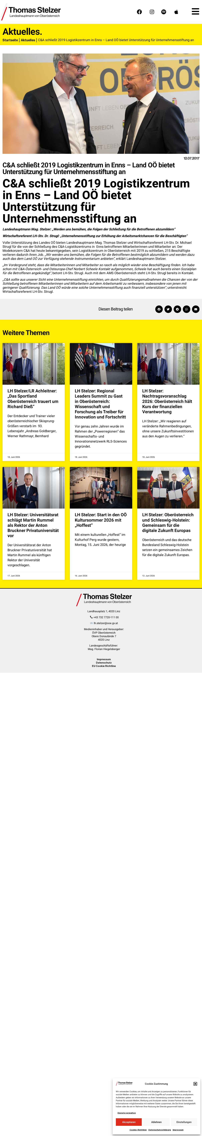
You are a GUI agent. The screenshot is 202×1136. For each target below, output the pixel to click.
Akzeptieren (129, 1122)
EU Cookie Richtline (104, 666)
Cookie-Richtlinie (138, 1130)
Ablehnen (156, 1122)
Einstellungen (183, 1122)
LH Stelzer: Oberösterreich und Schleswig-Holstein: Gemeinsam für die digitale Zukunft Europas (168, 523)
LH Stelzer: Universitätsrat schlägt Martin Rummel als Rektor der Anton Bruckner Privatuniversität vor (33, 525)
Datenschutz (104, 662)
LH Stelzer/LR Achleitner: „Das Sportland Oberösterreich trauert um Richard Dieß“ (33, 399)
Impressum (178, 1130)
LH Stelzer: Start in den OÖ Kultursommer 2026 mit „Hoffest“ (101, 520)
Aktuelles (28, 40)
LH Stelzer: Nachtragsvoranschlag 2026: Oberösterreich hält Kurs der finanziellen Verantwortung (167, 401)
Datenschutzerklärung (159, 1130)
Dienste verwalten (127, 1113)
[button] (195, 1084)
